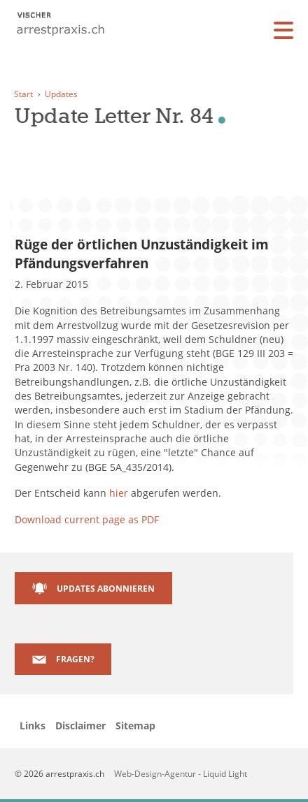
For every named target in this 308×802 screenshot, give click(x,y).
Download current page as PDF (87, 519)
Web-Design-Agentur (156, 773)
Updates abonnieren (106, 588)
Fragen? (75, 658)
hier (118, 493)
